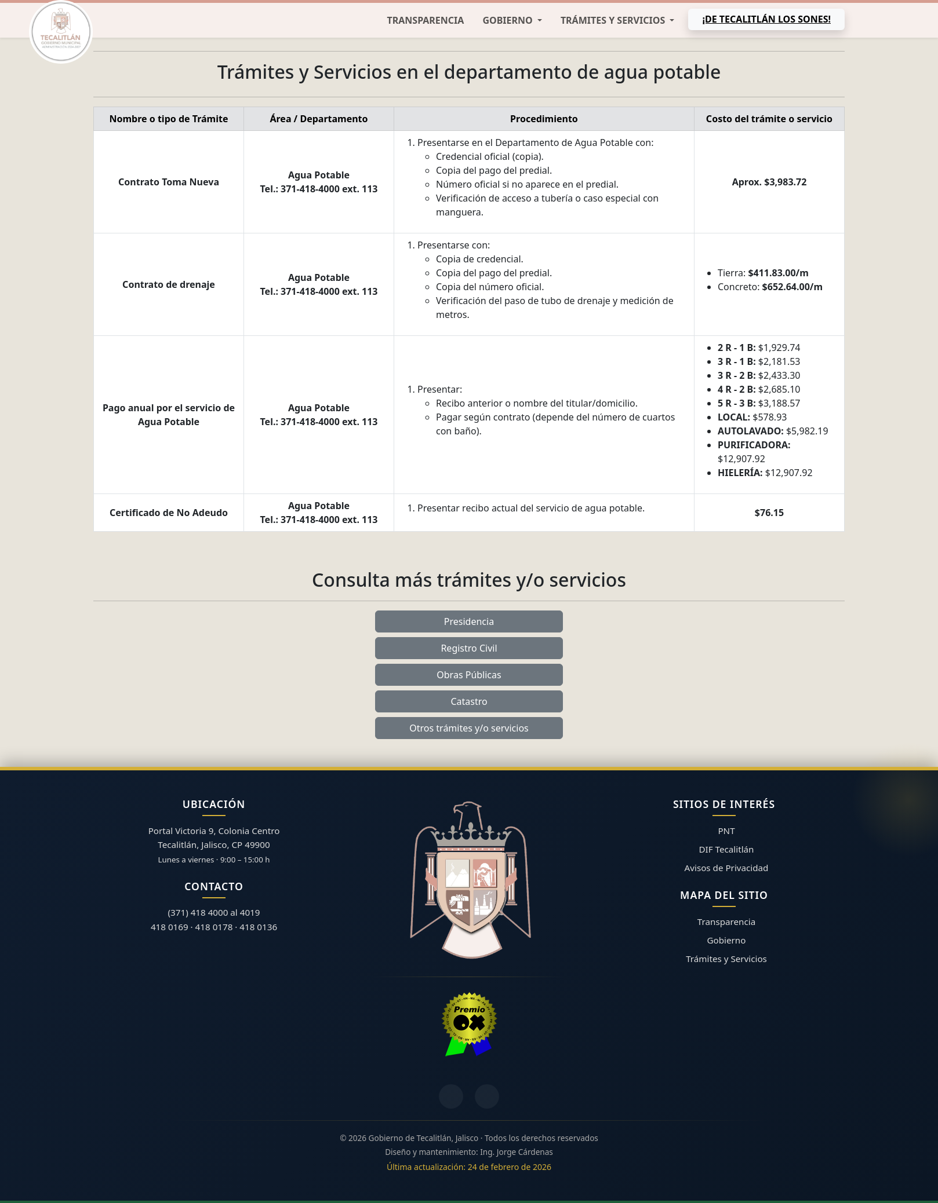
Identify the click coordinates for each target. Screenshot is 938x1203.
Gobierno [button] (508, 20)
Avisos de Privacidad (727, 867)
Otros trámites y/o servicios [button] (468, 728)
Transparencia (425, 20)
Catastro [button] (468, 701)
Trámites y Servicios (726, 958)
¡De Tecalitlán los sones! (766, 19)
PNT (726, 830)
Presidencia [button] (469, 621)
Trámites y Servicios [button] (614, 20)
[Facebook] (451, 1096)
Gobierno (726, 940)
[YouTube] (487, 1096)
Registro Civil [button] (469, 648)
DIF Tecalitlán (726, 849)
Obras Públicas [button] (469, 674)
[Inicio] (61, 32)
